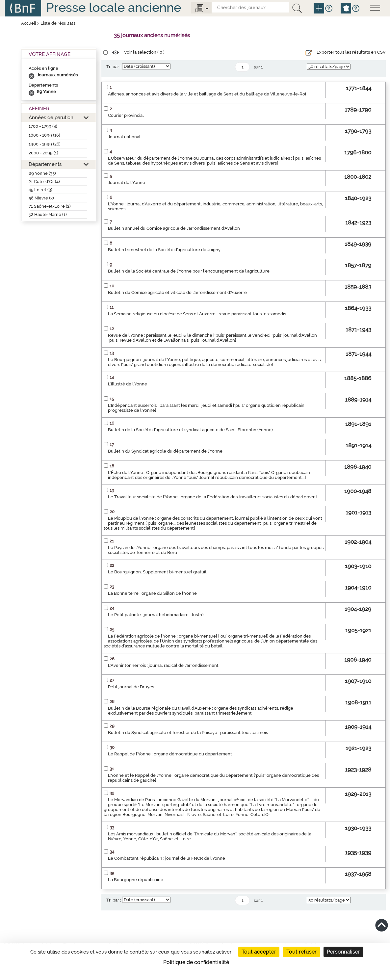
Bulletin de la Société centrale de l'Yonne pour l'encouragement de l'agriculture (189, 271)
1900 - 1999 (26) (45, 144)
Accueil (28, 23)
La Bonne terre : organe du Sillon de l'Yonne (152, 593)
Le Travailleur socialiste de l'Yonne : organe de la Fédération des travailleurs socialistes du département (212, 496)
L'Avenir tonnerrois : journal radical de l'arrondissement (163, 665)
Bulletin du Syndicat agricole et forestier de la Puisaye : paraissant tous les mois (188, 732)
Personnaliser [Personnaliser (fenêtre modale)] (343, 952)
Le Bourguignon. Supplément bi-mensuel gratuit (157, 571)
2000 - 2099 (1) (43, 152)
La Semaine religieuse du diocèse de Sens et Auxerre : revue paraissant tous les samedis (197, 313)
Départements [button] (45, 164)
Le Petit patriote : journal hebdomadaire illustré (156, 614)
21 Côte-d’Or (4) (44, 181)
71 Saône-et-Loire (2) (50, 206)
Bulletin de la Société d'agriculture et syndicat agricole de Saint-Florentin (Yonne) (190, 429)
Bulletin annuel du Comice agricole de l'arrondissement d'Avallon (174, 228)
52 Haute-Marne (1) (48, 214)
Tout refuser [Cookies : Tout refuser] (301, 952)
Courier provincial (126, 115)
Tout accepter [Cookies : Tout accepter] (259, 952)
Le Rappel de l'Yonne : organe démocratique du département (170, 753)
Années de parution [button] (51, 117)
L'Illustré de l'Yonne (127, 383)
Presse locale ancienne (113, 7)
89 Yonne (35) (42, 173)
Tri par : (113, 66)
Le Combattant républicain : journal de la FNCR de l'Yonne (166, 858)
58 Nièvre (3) (41, 198)
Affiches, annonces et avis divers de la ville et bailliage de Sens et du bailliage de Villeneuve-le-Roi (207, 94)
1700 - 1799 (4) (43, 126)
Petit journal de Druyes (131, 686)
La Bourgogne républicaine (135, 879)
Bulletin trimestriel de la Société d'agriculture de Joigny (164, 249)
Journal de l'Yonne (126, 182)
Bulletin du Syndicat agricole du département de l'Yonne (165, 451)
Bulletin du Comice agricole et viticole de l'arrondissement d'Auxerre (177, 292)
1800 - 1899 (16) (44, 135)
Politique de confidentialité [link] (196, 962)
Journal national (124, 136)
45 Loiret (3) (40, 189)
